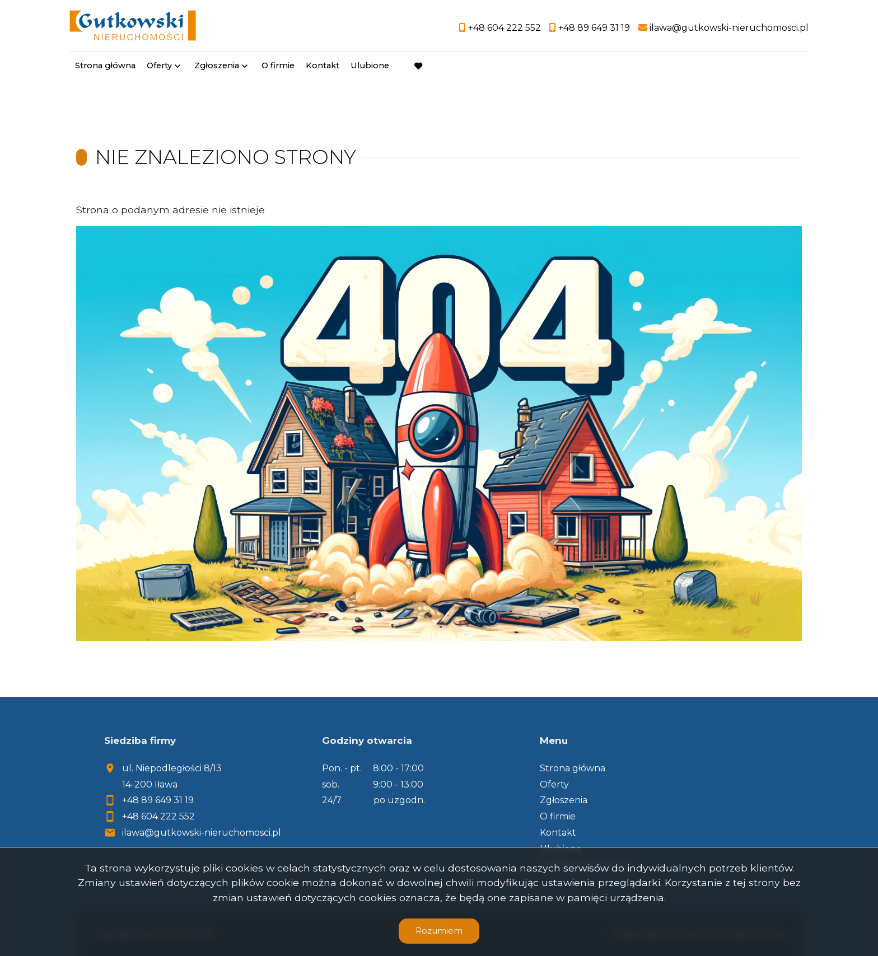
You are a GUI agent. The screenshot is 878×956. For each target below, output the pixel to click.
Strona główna (105, 65)
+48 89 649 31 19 (158, 800)
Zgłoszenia (216, 65)
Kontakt (322, 65)
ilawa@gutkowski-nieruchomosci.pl (201, 832)
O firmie (278, 65)
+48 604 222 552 (158, 816)
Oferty (159, 65)
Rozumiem (439, 930)
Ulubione (370, 65)
